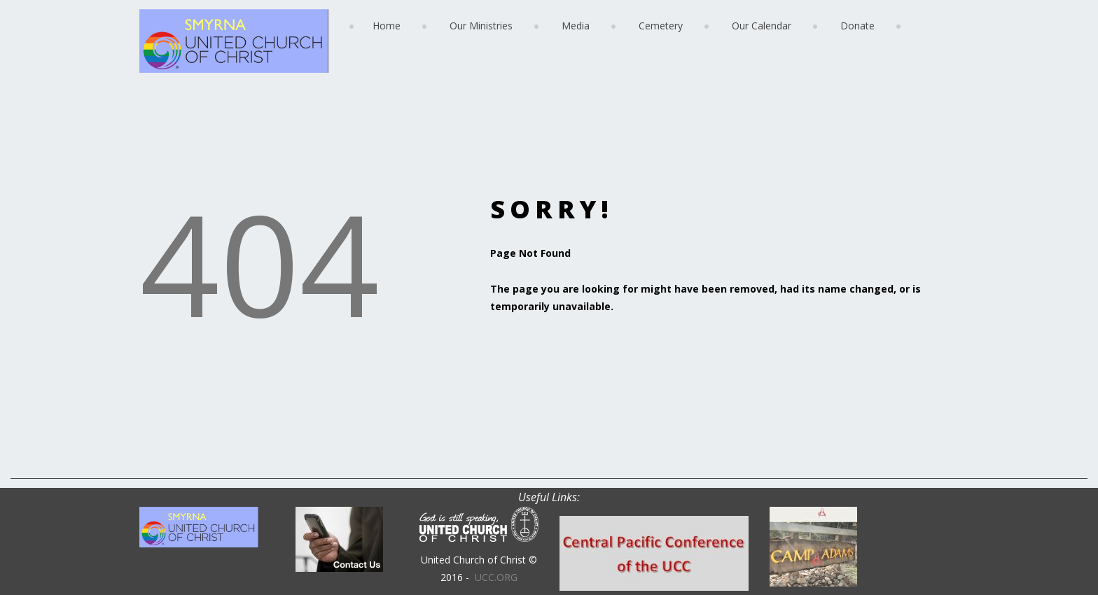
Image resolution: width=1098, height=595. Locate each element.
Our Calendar (761, 25)
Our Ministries (481, 25)
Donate (857, 25)
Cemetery (661, 25)
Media (576, 25)
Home (387, 25)
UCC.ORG (496, 577)
